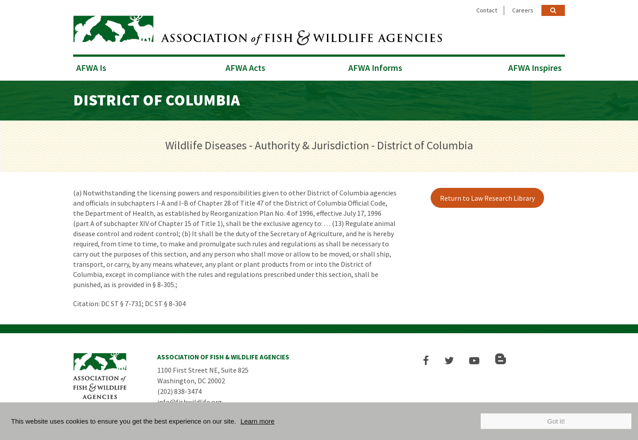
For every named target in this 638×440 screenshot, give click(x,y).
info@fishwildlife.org (189, 401)
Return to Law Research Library (487, 198)
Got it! (556, 421)
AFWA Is (91, 67)
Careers (522, 10)
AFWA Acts (245, 67)
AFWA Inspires (535, 67)
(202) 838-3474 (179, 391)
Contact (486, 10)
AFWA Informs (375, 67)
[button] (426, 360)
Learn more (258, 421)
